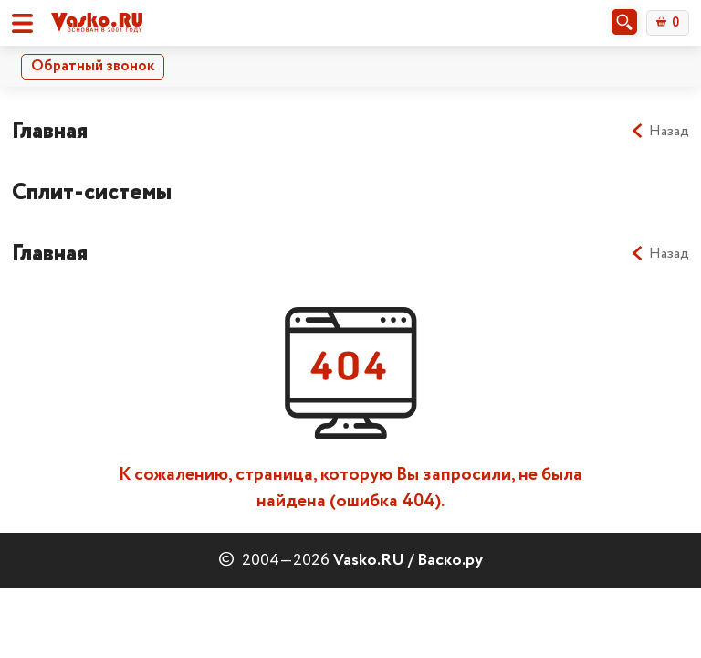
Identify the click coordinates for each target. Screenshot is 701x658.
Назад (659, 131)
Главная (50, 131)
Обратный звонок (92, 66)
